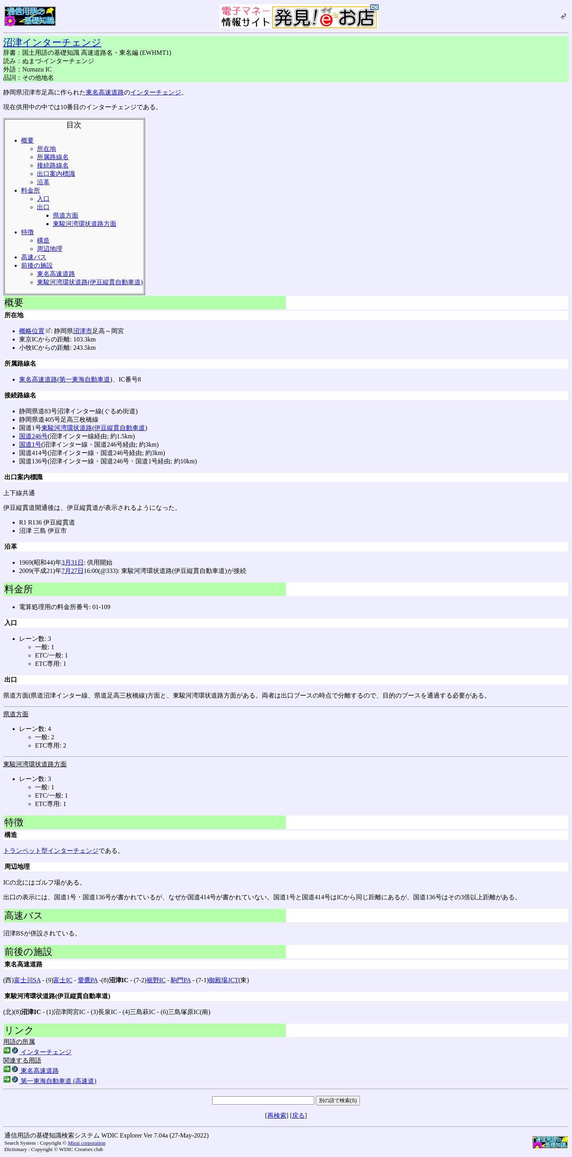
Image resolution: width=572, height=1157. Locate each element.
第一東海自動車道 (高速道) (50, 1081)
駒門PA (181, 980)
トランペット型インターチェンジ (51, 850)
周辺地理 (49, 248)
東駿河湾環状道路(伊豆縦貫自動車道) (90, 282)
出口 (43, 207)
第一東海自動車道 (84, 379)
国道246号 (33, 436)
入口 (43, 198)
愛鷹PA (88, 980)
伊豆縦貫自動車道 (119, 427)
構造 (43, 240)
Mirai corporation (86, 1143)
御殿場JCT (223, 980)
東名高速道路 (105, 92)
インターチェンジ (155, 92)
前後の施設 (37, 265)
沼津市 (82, 331)
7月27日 (73, 570)
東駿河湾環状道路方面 (84, 223)
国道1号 (30, 444)
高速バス (33, 257)
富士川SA (27, 980)
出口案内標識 (56, 173)
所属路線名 (53, 157)
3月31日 (73, 562)
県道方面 (65, 215)
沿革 (43, 182)
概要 (27, 140)
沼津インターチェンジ (52, 42)
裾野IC (156, 980)
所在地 (46, 148)
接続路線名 (53, 165)
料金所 (30, 190)
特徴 (27, 232)
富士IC (62, 980)
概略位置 (35, 331)
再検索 (276, 1115)
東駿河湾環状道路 (66, 427)
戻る (298, 1115)
